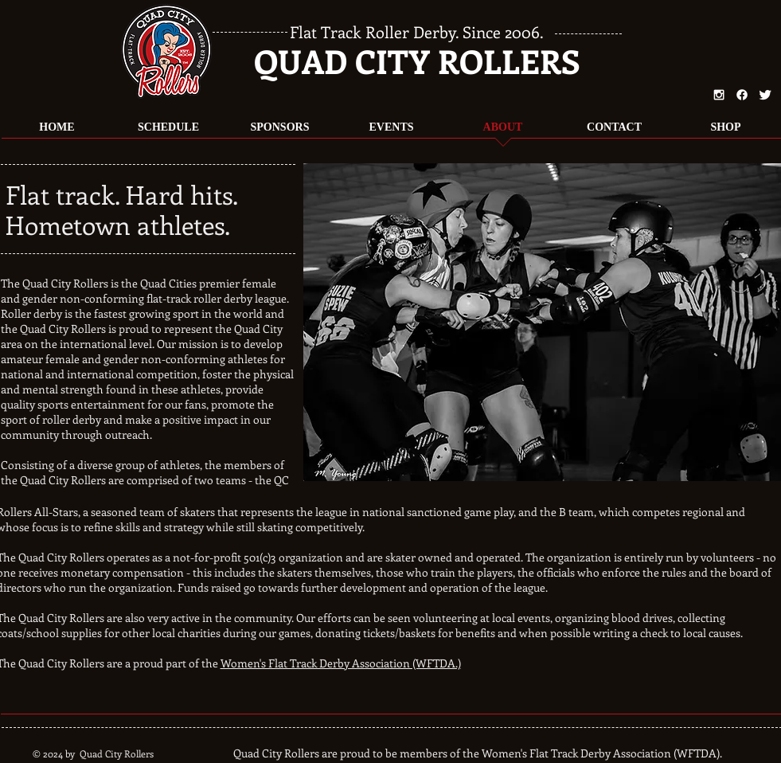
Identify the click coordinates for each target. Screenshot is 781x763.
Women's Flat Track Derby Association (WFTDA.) (341, 663)
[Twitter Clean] (765, 95)
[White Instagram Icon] (719, 95)
